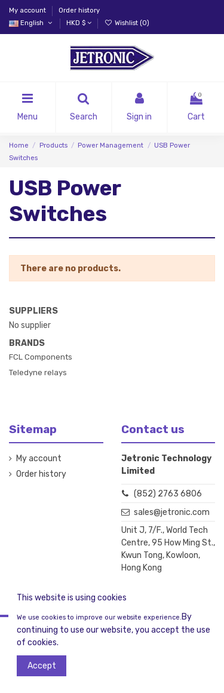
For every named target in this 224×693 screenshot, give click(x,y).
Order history (79, 10)
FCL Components (40, 356)
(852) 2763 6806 (168, 494)
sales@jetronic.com (172, 512)
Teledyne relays (38, 372)
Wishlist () (126, 23)
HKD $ (78, 23)
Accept (41, 666)
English (31, 23)
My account (28, 10)
